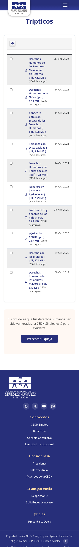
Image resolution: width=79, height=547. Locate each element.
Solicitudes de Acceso (39, 502)
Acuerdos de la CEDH (40, 477)
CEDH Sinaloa (39, 425)
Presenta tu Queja (39, 522)
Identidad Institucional (39, 444)
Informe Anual (39, 470)
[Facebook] (26, 406)
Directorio (39, 431)
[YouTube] (44, 406)
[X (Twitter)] (35, 406)
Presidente (40, 464)
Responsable (39, 496)
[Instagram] (53, 406)
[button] (65, 5)
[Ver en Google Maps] (65, 541)
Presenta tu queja (39, 339)
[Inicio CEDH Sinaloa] (39, 387)
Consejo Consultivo (39, 438)
